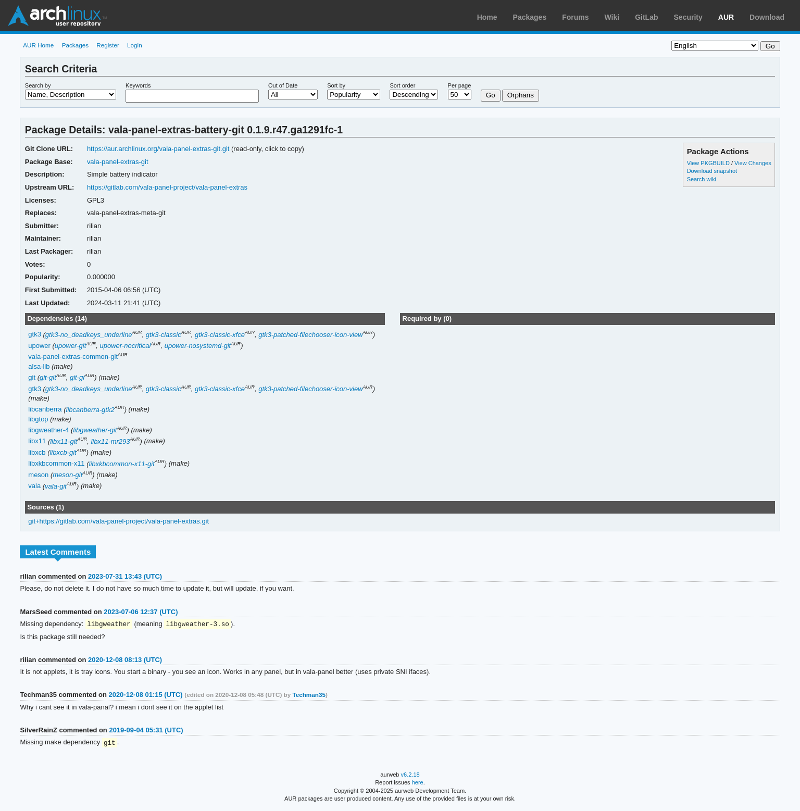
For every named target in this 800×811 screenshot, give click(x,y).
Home (487, 17)
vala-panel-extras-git (117, 162)
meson (38, 475)
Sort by (336, 85)
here (417, 783)
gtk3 (34, 335)
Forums (575, 17)
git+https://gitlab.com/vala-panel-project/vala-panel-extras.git (118, 521)
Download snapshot (712, 171)
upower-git (70, 346)
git (31, 377)
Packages (530, 17)
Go (490, 95)
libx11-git (63, 441)
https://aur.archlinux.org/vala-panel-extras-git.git (158, 149)
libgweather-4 (48, 430)
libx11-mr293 (110, 441)
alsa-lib (38, 366)
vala (34, 486)
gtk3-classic (163, 335)
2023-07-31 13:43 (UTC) (125, 576)
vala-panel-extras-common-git (73, 357)
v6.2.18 (410, 775)
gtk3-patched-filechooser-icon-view (310, 335)
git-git (48, 377)
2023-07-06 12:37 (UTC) (141, 612)
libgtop (38, 419)
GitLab (646, 17)
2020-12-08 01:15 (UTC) (145, 695)
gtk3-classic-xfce (220, 335)
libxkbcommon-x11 (56, 464)
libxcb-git (62, 452)
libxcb (36, 452)
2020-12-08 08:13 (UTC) (125, 660)
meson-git (67, 475)
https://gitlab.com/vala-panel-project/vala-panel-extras (167, 187)
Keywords (138, 85)
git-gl (77, 377)
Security (688, 17)
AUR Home (38, 45)
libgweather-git (95, 430)
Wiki (612, 17)
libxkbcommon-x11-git (122, 464)
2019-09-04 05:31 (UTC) (146, 730)
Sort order (402, 85)
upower (39, 346)
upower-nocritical (125, 346)
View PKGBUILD (709, 163)
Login (134, 45)
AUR (726, 17)
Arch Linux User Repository (57, 15)
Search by (38, 85)
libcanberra (44, 410)
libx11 (37, 441)
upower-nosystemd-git (198, 346)
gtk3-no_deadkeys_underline (88, 335)
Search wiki (701, 179)
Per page (459, 85)
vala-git (56, 486)
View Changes (752, 163)
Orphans (520, 95)
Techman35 (308, 695)
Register (107, 45)
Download (766, 17)
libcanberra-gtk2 (90, 410)
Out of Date (282, 85)
